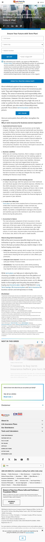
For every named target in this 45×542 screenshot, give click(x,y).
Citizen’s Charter (6, 485)
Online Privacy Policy (7, 476)
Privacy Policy (8, 63)
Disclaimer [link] (5, 405)
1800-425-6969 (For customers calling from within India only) (21, 471)
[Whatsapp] (21, 26)
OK (22, 538)
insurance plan (14, 285)
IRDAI (25, 476)
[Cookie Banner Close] (42, 530)
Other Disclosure (25, 474)
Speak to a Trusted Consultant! (22, 81)
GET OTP (9, 57)
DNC (16, 480)
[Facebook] (3, 26)
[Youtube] (21, 459)
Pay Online (4, 443)
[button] (2, 2)
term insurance (22, 108)
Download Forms (6, 448)
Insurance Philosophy (7, 482)
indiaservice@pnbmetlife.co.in (22, 324)
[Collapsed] (43, 405)
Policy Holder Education (20, 485)
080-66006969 (25, 323)
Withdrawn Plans (6, 453)
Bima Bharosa (33, 476)
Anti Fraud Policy (35, 480)
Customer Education (7, 480)
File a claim (4, 440)
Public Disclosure (13, 474)
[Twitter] (8, 26)
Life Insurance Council (23, 478)
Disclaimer (19, 476)
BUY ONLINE (22, 113)
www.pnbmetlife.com (6, 324)
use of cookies (30, 532)
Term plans (6, 203)
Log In (41, 2)
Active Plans (5, 451)
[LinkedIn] (12, 26)
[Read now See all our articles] (8, 397)
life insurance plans (18, 287)
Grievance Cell (24, 480)
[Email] (16, 26)
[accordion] (22, 405)
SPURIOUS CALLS (11, 502)
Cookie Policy (36, 474)
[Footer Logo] (5, 416)
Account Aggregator (21, 482)
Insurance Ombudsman (7, 478)
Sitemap (3, 474)
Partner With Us (6, 438)
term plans (9, 273)
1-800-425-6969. (14, 323)
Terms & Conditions (35, 482)
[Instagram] (27, 459)
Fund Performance (7, 435)
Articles (4, 446)
